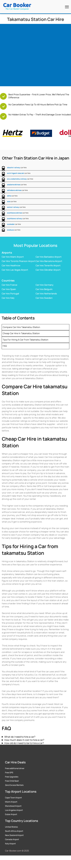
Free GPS (9, 772)
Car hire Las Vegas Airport (15, 269)
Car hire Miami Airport (13, 256)
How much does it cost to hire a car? (24, 739)
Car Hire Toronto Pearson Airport (18, 261)
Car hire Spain (9, 289)
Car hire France (9, 284)
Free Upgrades (11, 776)
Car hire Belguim (44, 289)
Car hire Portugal (10, 293)
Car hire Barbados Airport (48, 256)
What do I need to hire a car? (19, 736)
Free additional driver (14, 768)
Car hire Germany (44, 284)
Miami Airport (11, 801)
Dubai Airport (11, 814)
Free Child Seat (12, 781)
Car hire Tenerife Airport (48, 265)
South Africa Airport (14, 831)
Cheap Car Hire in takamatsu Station (21, 333)
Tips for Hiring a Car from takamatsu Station (25, 339)
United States (11, 827)
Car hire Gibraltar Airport (48, 269)
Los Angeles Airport (14, 810)
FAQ (5, 345)
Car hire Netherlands (46, 293)
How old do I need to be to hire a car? (24, 743)
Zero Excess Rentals (14, 785)
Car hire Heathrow (11, 265)
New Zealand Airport (14, 835)
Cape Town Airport (13, 797)
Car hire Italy (8, 297)
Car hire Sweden (44, 297)
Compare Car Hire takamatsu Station (21, 327)
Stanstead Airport (13, 806)
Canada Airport (12, 839)
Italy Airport (10, 843)
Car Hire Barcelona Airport (49, 261)
